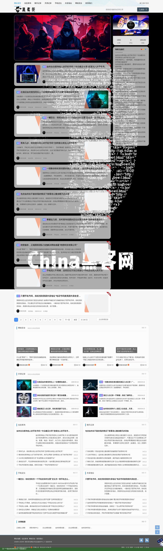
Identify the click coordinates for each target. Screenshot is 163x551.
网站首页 (17, 3)
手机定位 (58, 3)
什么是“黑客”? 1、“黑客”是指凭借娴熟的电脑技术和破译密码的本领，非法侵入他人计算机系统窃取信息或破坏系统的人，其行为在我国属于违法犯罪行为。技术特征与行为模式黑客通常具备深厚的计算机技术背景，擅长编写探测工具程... (49, 250)
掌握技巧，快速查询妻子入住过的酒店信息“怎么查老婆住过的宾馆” (130, 88)
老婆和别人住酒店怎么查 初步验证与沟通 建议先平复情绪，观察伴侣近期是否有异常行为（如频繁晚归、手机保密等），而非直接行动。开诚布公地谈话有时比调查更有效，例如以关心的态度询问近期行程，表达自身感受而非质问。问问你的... (75, 174)
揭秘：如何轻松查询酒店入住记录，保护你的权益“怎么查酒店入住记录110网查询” (130, 101)
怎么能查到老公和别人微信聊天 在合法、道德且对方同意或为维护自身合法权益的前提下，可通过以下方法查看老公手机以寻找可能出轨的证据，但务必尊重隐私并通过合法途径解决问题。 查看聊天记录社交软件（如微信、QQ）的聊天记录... (49, 199)
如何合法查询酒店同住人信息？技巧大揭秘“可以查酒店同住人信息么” (130, 110)
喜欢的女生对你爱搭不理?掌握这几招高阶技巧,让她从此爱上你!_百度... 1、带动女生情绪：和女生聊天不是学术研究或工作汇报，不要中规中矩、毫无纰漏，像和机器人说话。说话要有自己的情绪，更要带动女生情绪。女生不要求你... (75, 224)
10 (60, 317)
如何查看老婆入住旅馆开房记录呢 (66, 526)
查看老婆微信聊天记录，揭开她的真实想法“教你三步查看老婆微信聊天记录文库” (115, 462)
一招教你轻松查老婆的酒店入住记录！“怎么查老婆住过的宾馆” (73, 166)
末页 (75, 317)
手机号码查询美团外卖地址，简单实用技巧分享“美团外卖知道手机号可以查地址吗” (116, 507)
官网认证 (35, 547)
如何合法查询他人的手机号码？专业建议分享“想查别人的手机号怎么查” (77, 66)
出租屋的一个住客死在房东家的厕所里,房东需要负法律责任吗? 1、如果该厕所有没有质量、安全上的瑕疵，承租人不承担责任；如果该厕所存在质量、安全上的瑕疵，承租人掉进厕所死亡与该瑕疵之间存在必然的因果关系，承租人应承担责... (49, 97)
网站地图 (17, 539)
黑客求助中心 (34, 526)
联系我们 (88, 3)
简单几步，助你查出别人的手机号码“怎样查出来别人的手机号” (47, 140)
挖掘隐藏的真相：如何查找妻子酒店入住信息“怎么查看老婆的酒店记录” (130, 79)
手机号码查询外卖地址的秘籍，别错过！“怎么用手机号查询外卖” (110, 504)
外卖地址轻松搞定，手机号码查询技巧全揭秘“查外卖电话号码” (109, 511)
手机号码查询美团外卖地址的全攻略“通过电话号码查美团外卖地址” (111, 497)
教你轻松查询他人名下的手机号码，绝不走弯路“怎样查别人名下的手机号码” (45, 452)
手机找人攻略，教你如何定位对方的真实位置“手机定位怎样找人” (41, 504)
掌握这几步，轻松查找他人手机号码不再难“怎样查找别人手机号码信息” (130, 119)
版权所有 (49, 542)
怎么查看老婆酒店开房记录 (51, 526)
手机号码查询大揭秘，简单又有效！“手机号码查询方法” (38, 462)
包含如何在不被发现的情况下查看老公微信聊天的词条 (43, 191)
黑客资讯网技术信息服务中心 (34, 542)
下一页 (67, 317)
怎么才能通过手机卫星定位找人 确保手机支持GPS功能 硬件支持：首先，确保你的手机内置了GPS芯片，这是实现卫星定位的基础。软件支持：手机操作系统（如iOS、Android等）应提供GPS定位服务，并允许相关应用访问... (75, 276)
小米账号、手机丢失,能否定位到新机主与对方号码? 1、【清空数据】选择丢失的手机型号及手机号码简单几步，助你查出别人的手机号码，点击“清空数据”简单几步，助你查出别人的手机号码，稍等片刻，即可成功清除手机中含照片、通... (49, 148)
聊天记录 (38, 3)
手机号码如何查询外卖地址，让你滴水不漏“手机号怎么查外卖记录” (130, 142)
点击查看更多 (103, 317)
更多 (75, 422)
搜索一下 (143, 9)
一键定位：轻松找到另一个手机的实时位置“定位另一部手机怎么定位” (76, 115)
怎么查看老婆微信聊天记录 (77, 526)
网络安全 (78, 3)
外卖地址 (68, 3)
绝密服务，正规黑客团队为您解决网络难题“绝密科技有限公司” (47, 242)
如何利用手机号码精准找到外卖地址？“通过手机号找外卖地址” (109, 500)
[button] (95, 58)
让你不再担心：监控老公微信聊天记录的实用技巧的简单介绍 (108, 452)
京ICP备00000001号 (22, 547)
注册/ (142, 3)
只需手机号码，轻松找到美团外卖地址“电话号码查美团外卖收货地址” (50, 293)
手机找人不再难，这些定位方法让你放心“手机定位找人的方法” (73, 268)
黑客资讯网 (48, 82)
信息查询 (27, 3)
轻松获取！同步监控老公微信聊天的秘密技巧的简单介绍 (107, 449)
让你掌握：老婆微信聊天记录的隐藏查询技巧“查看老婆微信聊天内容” (130, 70)
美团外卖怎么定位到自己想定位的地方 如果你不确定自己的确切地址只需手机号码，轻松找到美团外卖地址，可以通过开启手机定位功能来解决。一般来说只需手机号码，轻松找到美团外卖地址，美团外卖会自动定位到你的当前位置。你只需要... (49, 301)
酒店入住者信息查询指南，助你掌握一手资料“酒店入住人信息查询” (130, 129)
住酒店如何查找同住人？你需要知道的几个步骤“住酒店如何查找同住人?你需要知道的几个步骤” (62, 90)
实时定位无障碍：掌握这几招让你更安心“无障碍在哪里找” (39, 507)
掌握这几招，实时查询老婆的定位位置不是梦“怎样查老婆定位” (73, 217)
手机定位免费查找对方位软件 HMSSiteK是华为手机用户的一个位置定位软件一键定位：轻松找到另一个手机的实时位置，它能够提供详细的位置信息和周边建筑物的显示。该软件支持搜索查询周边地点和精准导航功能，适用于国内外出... (75, 123)
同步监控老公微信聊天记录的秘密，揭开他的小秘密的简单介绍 (109, 456)
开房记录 (48, 3)
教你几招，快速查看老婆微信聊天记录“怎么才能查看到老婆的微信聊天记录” (114, 459)
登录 (147, 3)
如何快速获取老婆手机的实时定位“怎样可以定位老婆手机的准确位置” (43, 511)
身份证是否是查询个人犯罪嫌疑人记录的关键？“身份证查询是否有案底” (130, 92)
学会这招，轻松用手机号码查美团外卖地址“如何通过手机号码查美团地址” (130, 74)
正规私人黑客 (21, 526)
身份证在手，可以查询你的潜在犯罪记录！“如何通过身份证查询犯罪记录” (45, 459)
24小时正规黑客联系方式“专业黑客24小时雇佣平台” (37, 456)
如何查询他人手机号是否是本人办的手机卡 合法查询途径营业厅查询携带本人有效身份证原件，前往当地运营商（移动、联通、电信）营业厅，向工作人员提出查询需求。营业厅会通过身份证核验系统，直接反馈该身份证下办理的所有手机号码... (75, 74)
